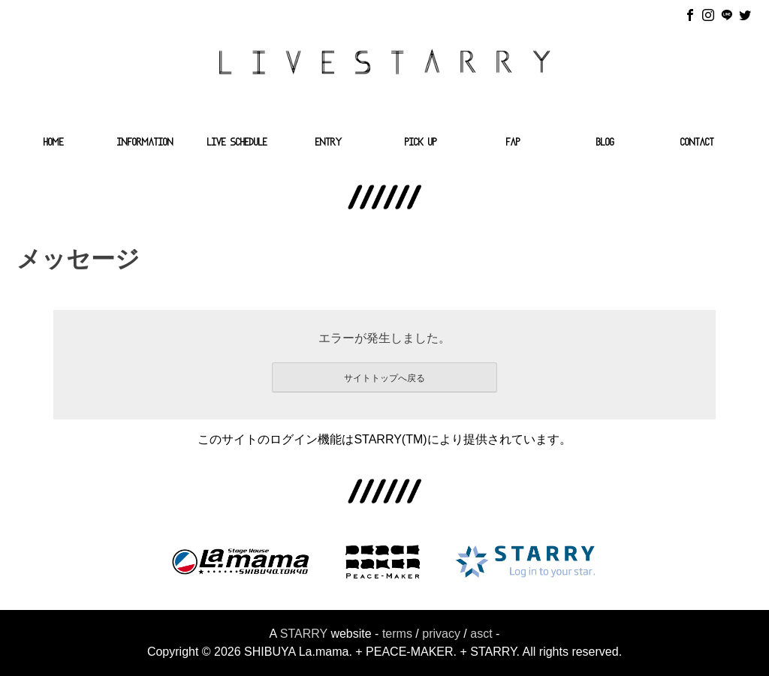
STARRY (303, 633)
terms (397, 633)
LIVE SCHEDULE (237, 143)
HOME (54, 143)
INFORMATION (145, 143)
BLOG (605, 143)
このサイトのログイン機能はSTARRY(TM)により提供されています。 (384, 439)
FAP (513, 143)
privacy (441, 633)
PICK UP (421, 143)
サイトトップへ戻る (384, 378)
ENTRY (328, 143)
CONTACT (697, 143)
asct (481, 633)
